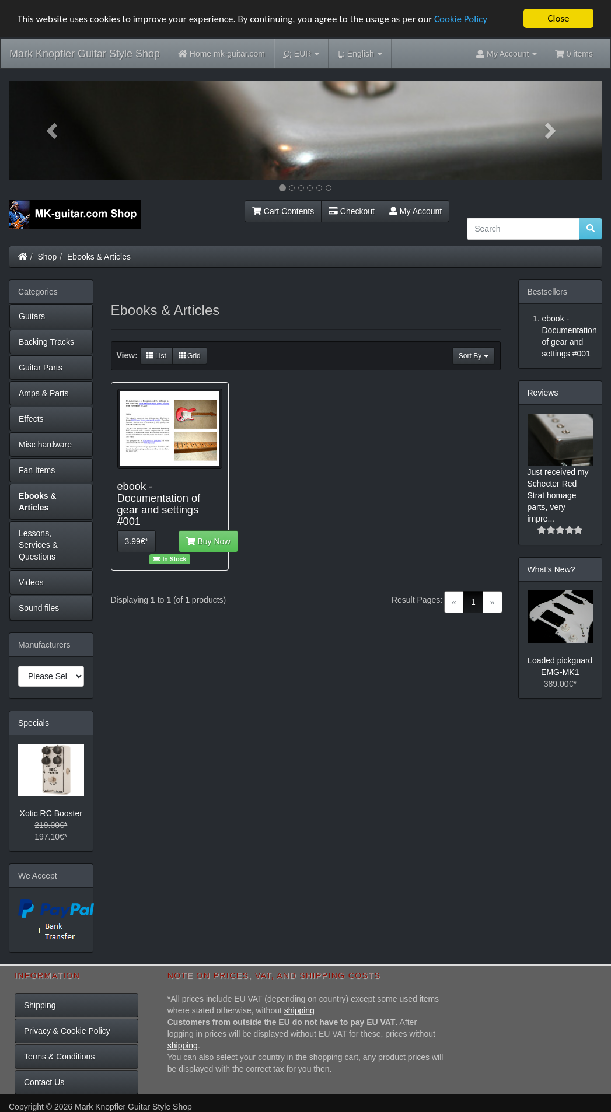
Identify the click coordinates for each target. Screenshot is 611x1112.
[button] (53, 130)
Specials (33, 722)
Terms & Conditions (59, 1056)
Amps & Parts (44, 392)
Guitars (32, 315)
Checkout (352, 210)
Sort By (473, 356)
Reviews (543, 392)
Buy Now (208, 541)
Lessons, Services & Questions (38, 544)
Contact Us (44, 1082)
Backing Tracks (46, 341)
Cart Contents (283, 210)
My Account (415, 210)
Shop (47, 256)
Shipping (40, 1005)
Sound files (39, 607)
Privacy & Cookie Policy (67, 1031)
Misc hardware (45, 444)
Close (558, 18)
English (360, 54)
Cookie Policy (460, 18)
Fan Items (37, 469)
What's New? (551, 569)
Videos (31, 581)
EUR (301, 54)
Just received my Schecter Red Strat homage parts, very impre (558, 495)
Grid (190, 356)
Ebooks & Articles (99, 256)
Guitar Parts (40, 367)
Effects (31, 418)
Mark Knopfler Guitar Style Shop (84, 54)
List (156, 356)
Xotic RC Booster (51, 813)
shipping (299, 1010)
